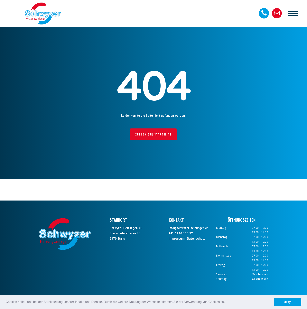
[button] (226, 302)
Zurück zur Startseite (153, 134)
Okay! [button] (288, 302)
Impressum (177, 238)
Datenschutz (196, 238)
